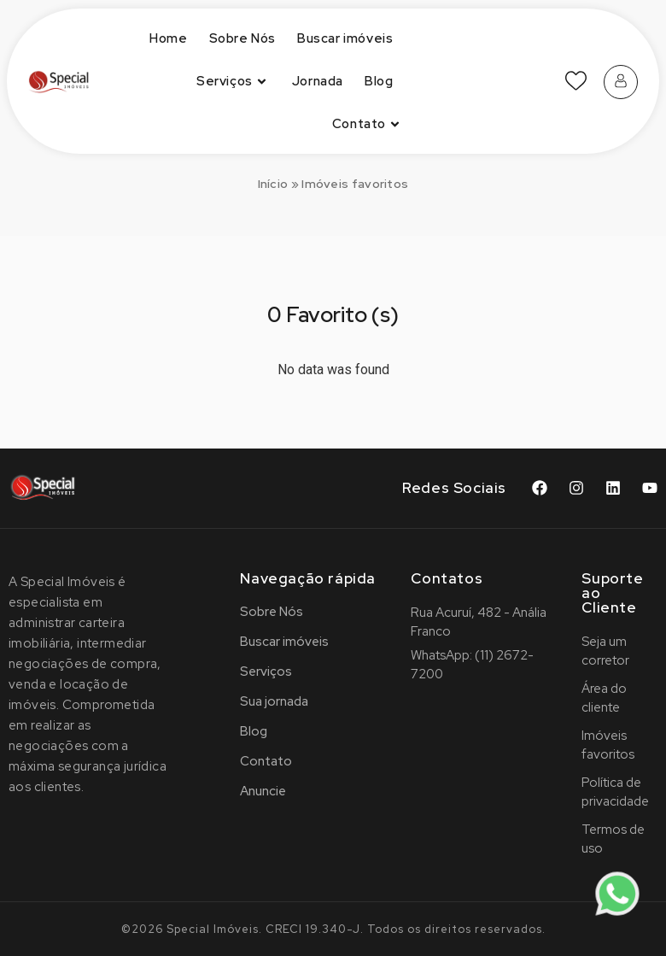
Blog (379, 81)
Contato (368, 124)
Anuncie (263, 791)
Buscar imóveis (345, 38)
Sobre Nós (242, 38)
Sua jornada (274, 701)
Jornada (317, 81)
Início (273, 183)
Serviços (233, 82)
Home (168, 38)
